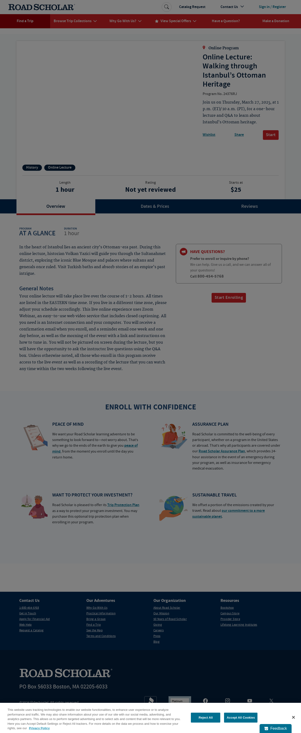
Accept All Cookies (241, 717)
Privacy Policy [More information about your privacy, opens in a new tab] (39, 728)
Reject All (206, 717)
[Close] (293, 717)
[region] (150, 718)
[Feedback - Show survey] (276, 728)
